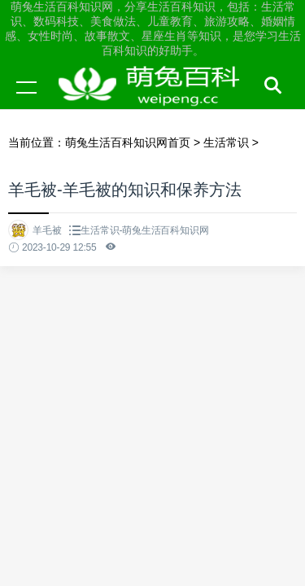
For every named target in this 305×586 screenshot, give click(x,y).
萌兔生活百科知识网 (154, 102)
